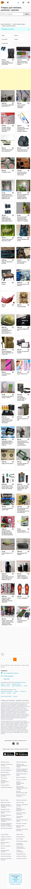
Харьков (16, 691)
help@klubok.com (21, 854)
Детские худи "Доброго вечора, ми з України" (21, 788)
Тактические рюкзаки (6, 787)
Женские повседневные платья (5, 782)
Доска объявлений (6, 24)
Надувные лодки (16, 684)
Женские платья (5, 767)
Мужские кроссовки (21, 800)
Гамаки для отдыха (5, 685)
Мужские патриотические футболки (20, 809)
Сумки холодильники (16, 685)
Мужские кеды (20, 802)
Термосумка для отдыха (20, 682)
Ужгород (9, 693)
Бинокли (15, 696)
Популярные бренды (22, 841)
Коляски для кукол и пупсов (6, 839)
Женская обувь (5, 772)
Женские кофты (5, 785)
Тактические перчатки (19, 817)
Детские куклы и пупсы (5, 843)
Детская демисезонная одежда (20, 783)
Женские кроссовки (21, 762)
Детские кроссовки (6, 854)
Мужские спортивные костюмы (22, 805)
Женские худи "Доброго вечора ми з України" (22, 765)
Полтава (3, 693)
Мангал (8, 684)
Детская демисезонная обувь (21, 792)
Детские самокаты (21, 777)
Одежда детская (5, 809)
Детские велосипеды (6, 828)
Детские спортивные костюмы (6, 859)
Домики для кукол (5, 802)
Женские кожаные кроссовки (6, 775)
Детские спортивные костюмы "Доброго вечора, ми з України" (6, 825)
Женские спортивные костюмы (6, 765)
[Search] (15, 14)
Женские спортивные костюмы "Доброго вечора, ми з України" (22, 770)
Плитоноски (4, 778)
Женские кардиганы (6, 770)
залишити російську (15, 884)
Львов (14, 693)
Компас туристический (6, 696)
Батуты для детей (5, 846)
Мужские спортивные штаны (22, 820)
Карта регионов (20, 836)
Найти (27, 14)
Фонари (2, 684)
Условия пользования (19, 851)
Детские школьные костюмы (6, 815)
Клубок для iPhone (21, 856)
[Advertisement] (15, 19)
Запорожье (22, 691)
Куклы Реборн (4, 834)
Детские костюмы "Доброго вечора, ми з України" (6, 806)
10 (10, 659)
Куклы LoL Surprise (21, 779)
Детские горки (4, 800)
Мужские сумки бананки (20, 826)
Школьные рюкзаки (6, 856)
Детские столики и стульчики (21, 795)
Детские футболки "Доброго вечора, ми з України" (6, 820)
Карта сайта (19, 834)
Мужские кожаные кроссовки (21, 813)
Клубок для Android (21, 858)
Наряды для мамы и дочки (21, 774)
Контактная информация (19, 844)
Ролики (3, 848)
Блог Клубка (19, 839)
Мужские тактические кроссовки (22, 830)
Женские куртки (5, 762)
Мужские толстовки (21, 823)
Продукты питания (6, 836)
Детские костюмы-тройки (6, 812)
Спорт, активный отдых (18, 24)
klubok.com (2, 2)
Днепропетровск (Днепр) (6, 691)
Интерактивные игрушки (5, 851)
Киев (15, 689)
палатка (25, 685)
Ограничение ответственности (20, 847)
